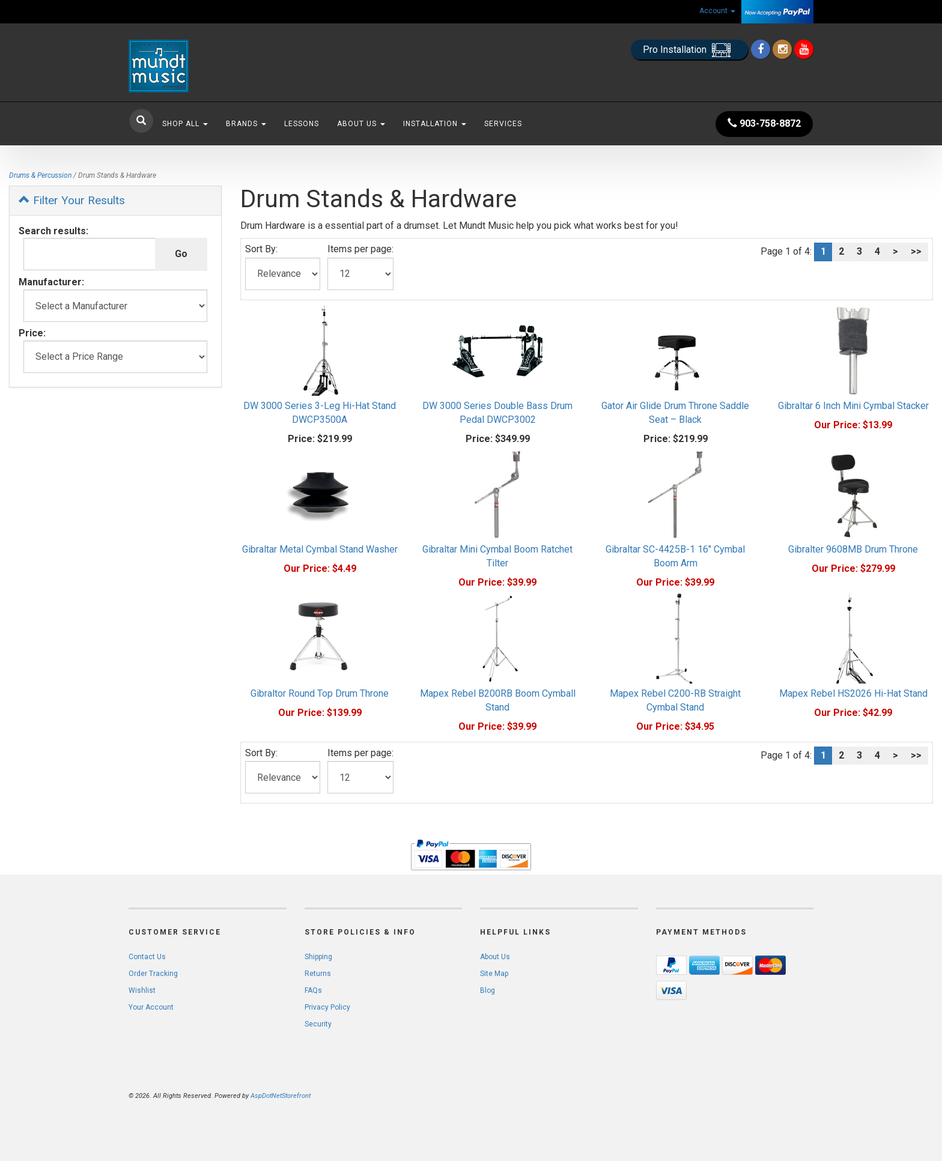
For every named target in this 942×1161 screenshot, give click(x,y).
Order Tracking (153, 973)
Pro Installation (689, 50)
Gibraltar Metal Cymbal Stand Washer (320, 549)
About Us (361, 124)
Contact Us (147, 957)
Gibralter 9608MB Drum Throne (853, 549)
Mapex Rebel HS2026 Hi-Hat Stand (853, 693)
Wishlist (142, 990)
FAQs (313, 990)
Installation (434, 124)
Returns (318, 973)
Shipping (318, 957)
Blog (487, 990)
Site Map (494, 973)
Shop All (185, 124)
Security (318, 1024)
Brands (246, 124)
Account (717, 11)
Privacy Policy (327, 1007)
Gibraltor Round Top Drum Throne (320, 693)
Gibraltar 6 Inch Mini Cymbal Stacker (853, 405)
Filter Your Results (72, 200)
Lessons (301, 124)
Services (503, 124)
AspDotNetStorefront (281, 1096)
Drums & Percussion (40, 175)
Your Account (151, 1007)
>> (916, 251)
